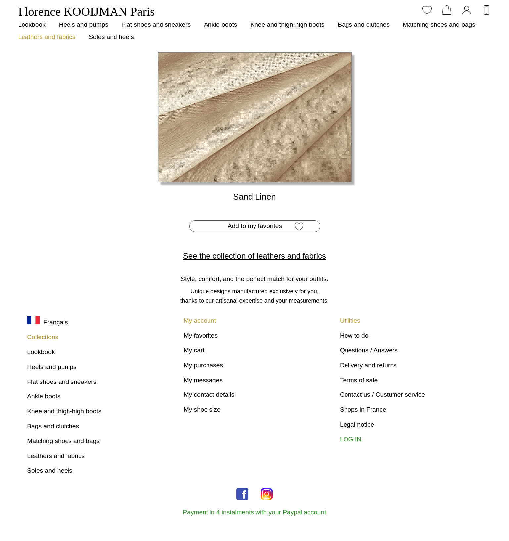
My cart (194, 350)
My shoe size (202, 409)
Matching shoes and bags (439, 24)
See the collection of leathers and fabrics (254, 255)
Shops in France (363, 409)
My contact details (209, 394)
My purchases (203, 365)
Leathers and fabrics (46, 36)
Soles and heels (111, 36)
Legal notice (357, 424)
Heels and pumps (83, 24)
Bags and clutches (364, 24)
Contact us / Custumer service (382, 394)
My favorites (201, 335)
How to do (354, 335)
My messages (203, 380)
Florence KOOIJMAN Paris (86, 11)
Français (47, 322)
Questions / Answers (369, 350)
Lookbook (31, 24)
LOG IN (350, 439)
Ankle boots (220, 24)
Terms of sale (359, 380)
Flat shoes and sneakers (156, 24)
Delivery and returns (368, 365)
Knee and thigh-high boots (287, 24)
